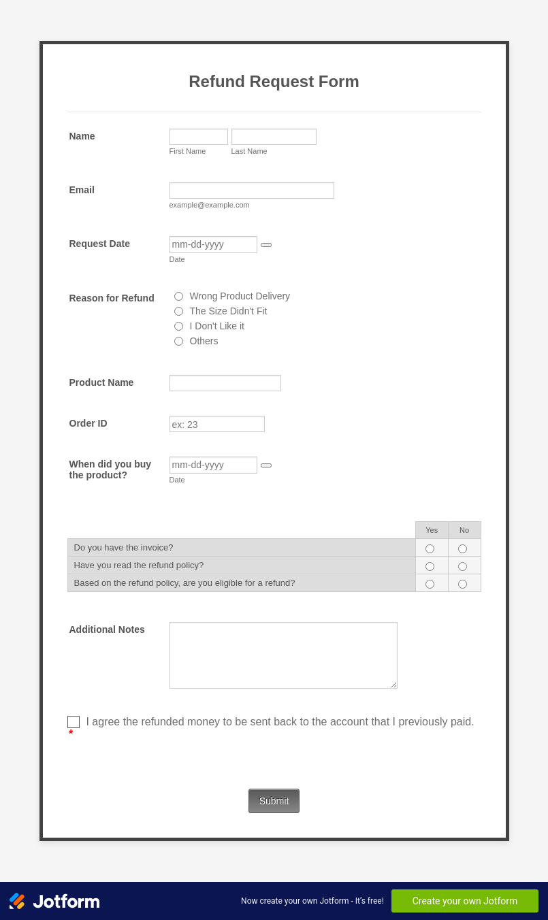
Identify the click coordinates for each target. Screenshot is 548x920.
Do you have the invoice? (124, 547)
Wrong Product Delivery (240, 296)
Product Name (101, 382)
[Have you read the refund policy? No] (462, 566)
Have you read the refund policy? (139, 565)
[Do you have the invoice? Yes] (429, 548)
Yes (431, 530)
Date (177, 259)
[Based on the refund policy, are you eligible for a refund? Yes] (429, 584)
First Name (188, 151)
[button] (266, 245)
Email (82, 189)
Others (204, 340)
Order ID (88, 423)
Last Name (249, 151)
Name (82, 136)
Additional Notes (107, 629)
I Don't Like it (217, 326)
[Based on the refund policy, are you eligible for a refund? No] (462, 584)
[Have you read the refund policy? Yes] (429, 566)
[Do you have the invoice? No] (462, 548)
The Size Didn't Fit (229, 311)
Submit (274, 800)
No (464, 530)
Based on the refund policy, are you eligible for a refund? (184, 583)
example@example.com (210, 205)
